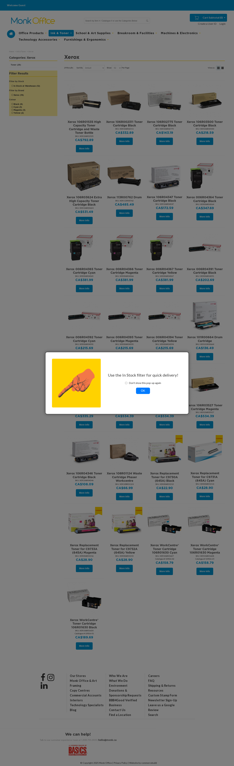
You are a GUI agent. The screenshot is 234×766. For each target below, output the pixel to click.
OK (143, 390)
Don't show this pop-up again (143, 382)
